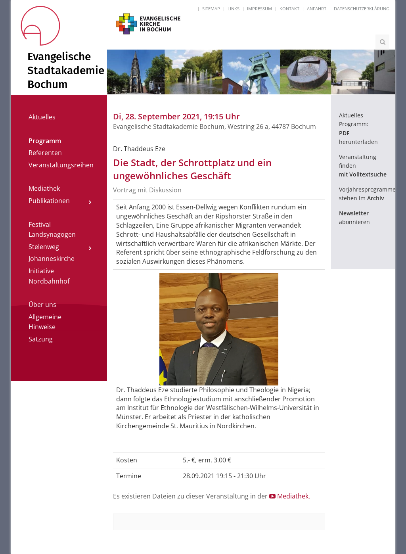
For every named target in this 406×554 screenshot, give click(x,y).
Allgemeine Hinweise (45, 322)
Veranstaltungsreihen (61, 165)
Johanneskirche (52, 258)
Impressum (259, 9)
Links (233, 9)
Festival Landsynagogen (52, 229)
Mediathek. (289, 496)
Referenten (45, 152)
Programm (45, 140)
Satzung (41, 339)
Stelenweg (44, 246)
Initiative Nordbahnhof (49, 276)
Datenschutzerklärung (361, 9)
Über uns (42, 304)
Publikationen (49, 200)
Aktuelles (42, 117)
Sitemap (211, 9)
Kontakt (289, 9)
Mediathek (44, 188)
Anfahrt (316, 9)
